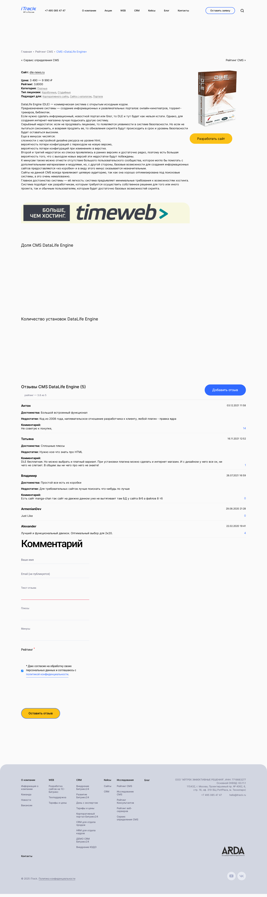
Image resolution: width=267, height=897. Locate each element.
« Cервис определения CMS (40, 62)
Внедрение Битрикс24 (82, 790)
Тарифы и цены (58, 805)
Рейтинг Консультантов (125, 804)
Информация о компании (29, 790)
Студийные (64, 94)
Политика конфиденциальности (57, 881)
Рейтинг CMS (44, 54)
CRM (106, 794)
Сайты (107, 789)
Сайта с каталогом (81, 98)
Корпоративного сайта (55, 98)
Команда (26, 797)
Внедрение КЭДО (86, 850)
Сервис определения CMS (127, 821)
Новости (26, 802)
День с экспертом (87, 805)
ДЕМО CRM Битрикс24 (83, 843)
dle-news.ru (37, 74)
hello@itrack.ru (237, 797)
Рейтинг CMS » (236, 62)
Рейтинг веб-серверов (124, 813)
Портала (98, 98)
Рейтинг (28, 651)
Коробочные (49, 94)
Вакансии (26, 808)
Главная (26, 54)
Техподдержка (57, 800)
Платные (42, 90)
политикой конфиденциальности (47, 676)
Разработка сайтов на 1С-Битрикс (57, 792)
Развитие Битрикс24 (82, 799)
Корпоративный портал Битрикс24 (87, 818)
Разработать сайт (212, 141)
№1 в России (28, 12)
